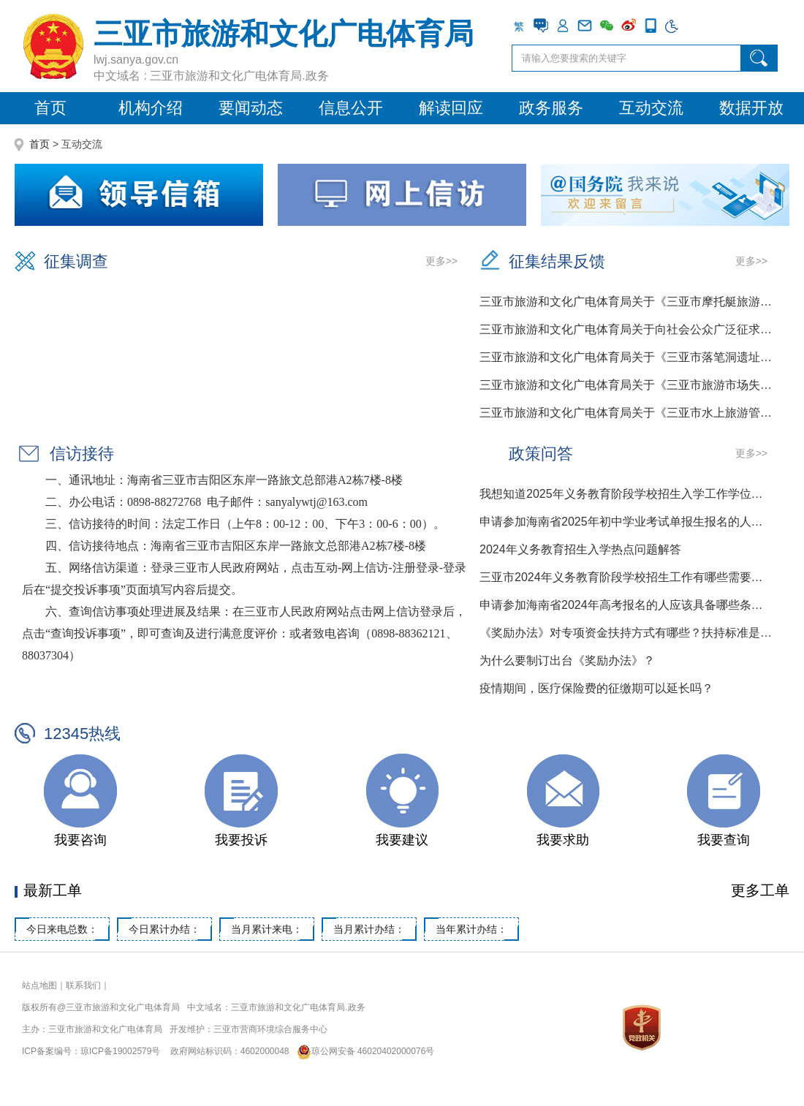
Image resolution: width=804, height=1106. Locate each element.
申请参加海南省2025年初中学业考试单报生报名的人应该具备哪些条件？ (626, 521)
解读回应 (451, 108)
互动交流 (651, 108)
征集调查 (76, 261)
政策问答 (541, 453)
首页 (50, 108)
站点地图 (39, 985)
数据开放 (751, 108)
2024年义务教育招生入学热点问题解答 (580, 549)
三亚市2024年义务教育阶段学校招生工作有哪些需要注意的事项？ (626, 577)
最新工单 (52, 890)
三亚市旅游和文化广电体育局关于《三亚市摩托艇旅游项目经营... (626, 301)
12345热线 (82, 733)
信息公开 (351, 108)
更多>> (441, 261)
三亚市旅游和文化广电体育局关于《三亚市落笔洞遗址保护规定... (626, 357)
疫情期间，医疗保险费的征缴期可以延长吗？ (596, 688)
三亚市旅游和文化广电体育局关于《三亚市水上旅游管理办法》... (626, 412)
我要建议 (402, 840)
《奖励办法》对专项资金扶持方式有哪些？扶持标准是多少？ (626, 632)
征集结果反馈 (557, 261)
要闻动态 (251, 108)
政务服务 (551, 108)
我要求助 (562, 840)
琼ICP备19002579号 (120, 1051)
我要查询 (723, 840)
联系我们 (83, 985)
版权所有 (39, 1007)
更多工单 (760, 890)
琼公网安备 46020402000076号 (363, 1051)
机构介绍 (150, 108)
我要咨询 (80, 840)
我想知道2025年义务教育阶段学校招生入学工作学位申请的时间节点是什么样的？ (626, 494)
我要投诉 (241, 840)
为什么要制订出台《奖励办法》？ (567, 660)
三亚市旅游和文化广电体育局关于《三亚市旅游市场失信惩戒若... (626, 385)
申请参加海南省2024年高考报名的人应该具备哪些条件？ (626, 605)
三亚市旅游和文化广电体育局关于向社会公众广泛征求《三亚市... (626, 329)
